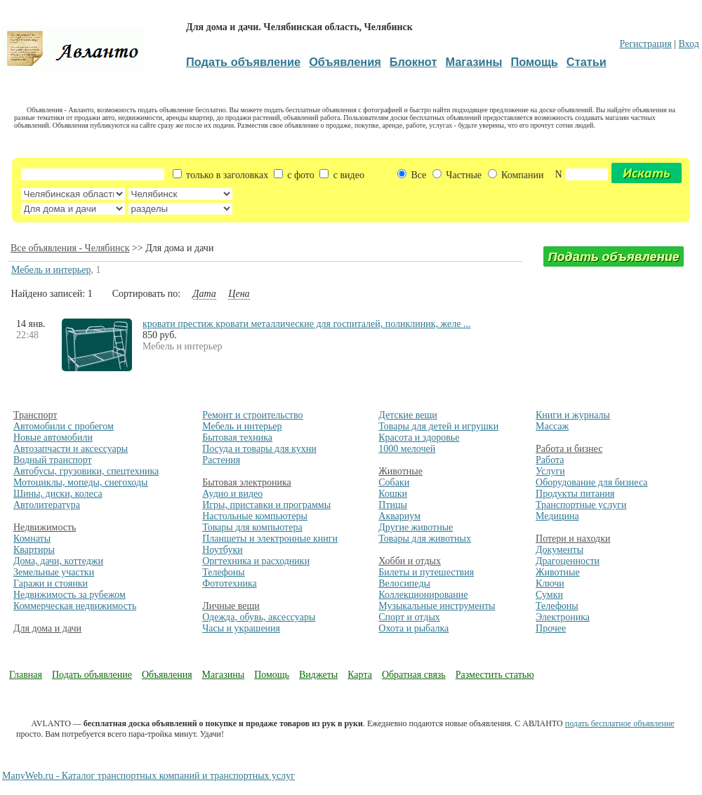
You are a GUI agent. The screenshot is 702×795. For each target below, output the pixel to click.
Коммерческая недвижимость (74, 606)
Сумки (549, 594)
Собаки (393, 482)
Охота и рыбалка (413, 628)
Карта (359, 674)
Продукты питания (575, 493)
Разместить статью (495, 674)
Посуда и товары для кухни (259, 448)
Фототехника (229, 583)
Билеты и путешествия (426, 572)
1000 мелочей (406, 448)
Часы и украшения (241, 628)
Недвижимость (44, 527)
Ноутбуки (222, 550)
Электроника (563, 617)
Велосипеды (404, 583)
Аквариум (399, 516)
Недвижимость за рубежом (69, 594)
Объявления (167, 674)
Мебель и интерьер (51, 270)
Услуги (550, 471)
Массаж (552, 426)
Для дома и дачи (47, 628)
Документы (559, 550)
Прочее (551, 628)
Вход (688, 44)
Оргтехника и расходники (256, 561)
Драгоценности (568, 561)
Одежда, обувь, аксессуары (258, 617)
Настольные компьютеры (254, 516)
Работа (550, 460)
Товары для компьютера (252, 527)
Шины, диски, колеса (57, 493)
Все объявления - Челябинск (70, 248)
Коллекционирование (423, 594)
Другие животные (415, 527)
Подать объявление (92, 674)
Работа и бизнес (569, 448)
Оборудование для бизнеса (591, 482)
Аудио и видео (232, 493)
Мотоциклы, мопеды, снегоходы (80, 482)
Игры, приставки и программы (266, 505)
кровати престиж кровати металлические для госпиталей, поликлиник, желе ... (306, 324)
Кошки (392, 493)
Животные (400, 471)
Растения (221, 460)
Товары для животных (424, 538)
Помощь (271, 674)
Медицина (557, 516)
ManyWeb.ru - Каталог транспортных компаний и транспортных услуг (148, 775)
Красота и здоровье (418, 437)
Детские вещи (407, 415)
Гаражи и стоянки (50, 583)
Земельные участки (53, 572)
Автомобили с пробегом (63, 426)
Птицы (392, 505)
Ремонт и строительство (252, 415)
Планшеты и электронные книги (270, 538)
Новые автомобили (53, 437)
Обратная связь (414, 674)
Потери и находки (573, 538)
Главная (25, 674)
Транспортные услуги (581, 505)
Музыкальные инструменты (436, 606)
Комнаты (32, 538)
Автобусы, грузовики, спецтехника (86, 471)
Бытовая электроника (246, 482)
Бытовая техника (237, 437)
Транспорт (35, 415)
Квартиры (34, 550)
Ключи (550, 583)
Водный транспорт (52, 460)
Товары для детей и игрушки (438, 426)
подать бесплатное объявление (620, 723)
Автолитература (46, 505)
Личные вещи (231, 606)
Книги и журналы (573, 415)
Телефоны (223, 572)
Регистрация (645, 44)
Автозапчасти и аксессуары (70, 448)
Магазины (223, 674)
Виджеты (318, 674)
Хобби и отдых (409, 561)
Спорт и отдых (409, 617)
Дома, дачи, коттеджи (58, 561)
